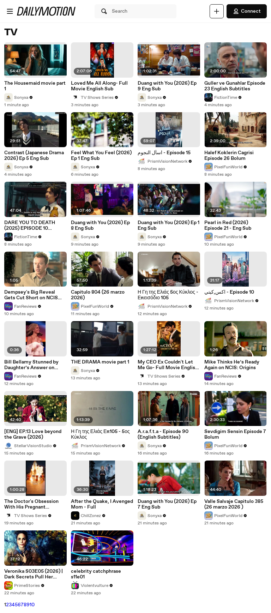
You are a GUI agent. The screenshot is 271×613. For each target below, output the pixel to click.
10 (32, 605)
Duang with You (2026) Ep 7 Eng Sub (167, 504)
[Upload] (217, 11)
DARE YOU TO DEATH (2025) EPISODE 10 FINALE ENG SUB (29, 225)
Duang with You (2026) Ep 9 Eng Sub (167, 86)
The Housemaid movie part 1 (35, 86)
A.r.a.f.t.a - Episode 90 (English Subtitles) (163, 434)
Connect (247, 11)
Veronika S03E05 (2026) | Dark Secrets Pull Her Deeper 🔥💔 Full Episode (33, 574)
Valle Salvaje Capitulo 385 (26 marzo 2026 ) (233, 504)
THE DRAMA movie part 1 (100, 362)
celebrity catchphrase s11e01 (96, 574)
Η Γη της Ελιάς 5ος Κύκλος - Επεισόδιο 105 (168, 295)
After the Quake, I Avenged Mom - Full (102, 504)
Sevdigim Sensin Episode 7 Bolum (235, 434)
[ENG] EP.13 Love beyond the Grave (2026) (32, 434)
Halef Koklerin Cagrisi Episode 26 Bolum (229, 155)
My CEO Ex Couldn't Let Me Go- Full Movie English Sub (168, 365)
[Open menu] (10, 11)
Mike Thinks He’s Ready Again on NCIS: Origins (231, 365)
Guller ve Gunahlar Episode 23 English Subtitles (234, 86)
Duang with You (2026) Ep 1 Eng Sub (168, 225)
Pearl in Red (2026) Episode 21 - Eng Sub (227, 225)
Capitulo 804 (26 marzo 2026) (98, 295)
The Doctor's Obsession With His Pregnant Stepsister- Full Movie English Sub (31, 504)
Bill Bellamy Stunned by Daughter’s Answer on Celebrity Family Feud (31, 365)
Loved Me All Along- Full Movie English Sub (99, 86)
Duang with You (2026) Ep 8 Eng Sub (100, 225)
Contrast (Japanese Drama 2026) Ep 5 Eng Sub (34, 155)
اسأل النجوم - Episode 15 (164, 153)
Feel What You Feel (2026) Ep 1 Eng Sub (101, 155)
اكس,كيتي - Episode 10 (229, 292)
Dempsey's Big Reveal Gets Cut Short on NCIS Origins (31, 295)
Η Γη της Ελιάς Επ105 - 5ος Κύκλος (100, 434)
